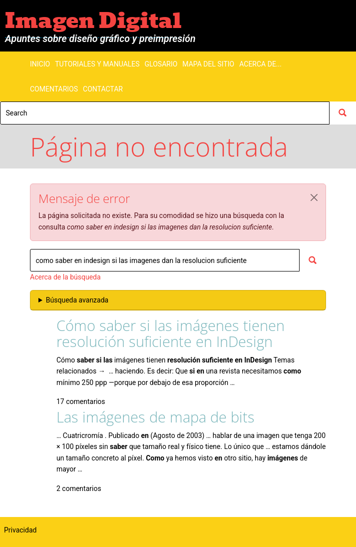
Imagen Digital (93, 21)
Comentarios (54, 89)
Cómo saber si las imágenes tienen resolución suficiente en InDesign (170, 333)
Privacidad (20, 530)
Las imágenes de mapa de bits (155, 416)
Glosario (161, 64)
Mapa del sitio (208, 64)
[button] (314, 197)
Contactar (103, 89)
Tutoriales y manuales (97, 64)
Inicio (40, 64)
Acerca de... (260, 64)
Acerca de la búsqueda (65, 277)
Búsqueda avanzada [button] (77, 300)
